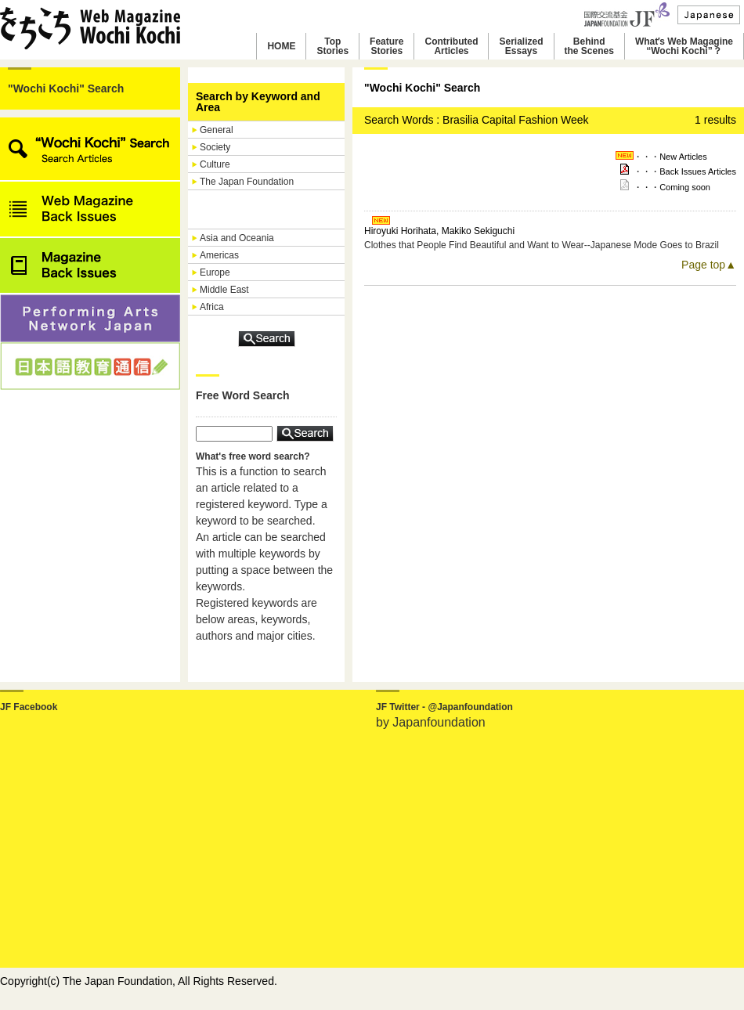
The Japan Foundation (247, 181)
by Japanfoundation (431, 722)
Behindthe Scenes (589, 46)
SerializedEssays (521, 46)
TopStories (332, 46)
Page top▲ (708, 264)
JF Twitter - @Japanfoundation (444, 707)
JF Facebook (28, 707)
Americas (219, 255)
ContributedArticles (451, 46)
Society (215, 147)
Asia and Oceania (237, 238)
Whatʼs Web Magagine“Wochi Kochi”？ (684, 46)
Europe (215, 272)
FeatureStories (386, 46)
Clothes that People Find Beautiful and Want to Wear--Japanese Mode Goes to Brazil (541, 245)
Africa (212, 306)
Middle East (224, 289)
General (216, 129)
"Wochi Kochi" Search (66, 88)
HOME (281, 46)
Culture (215, 164)
